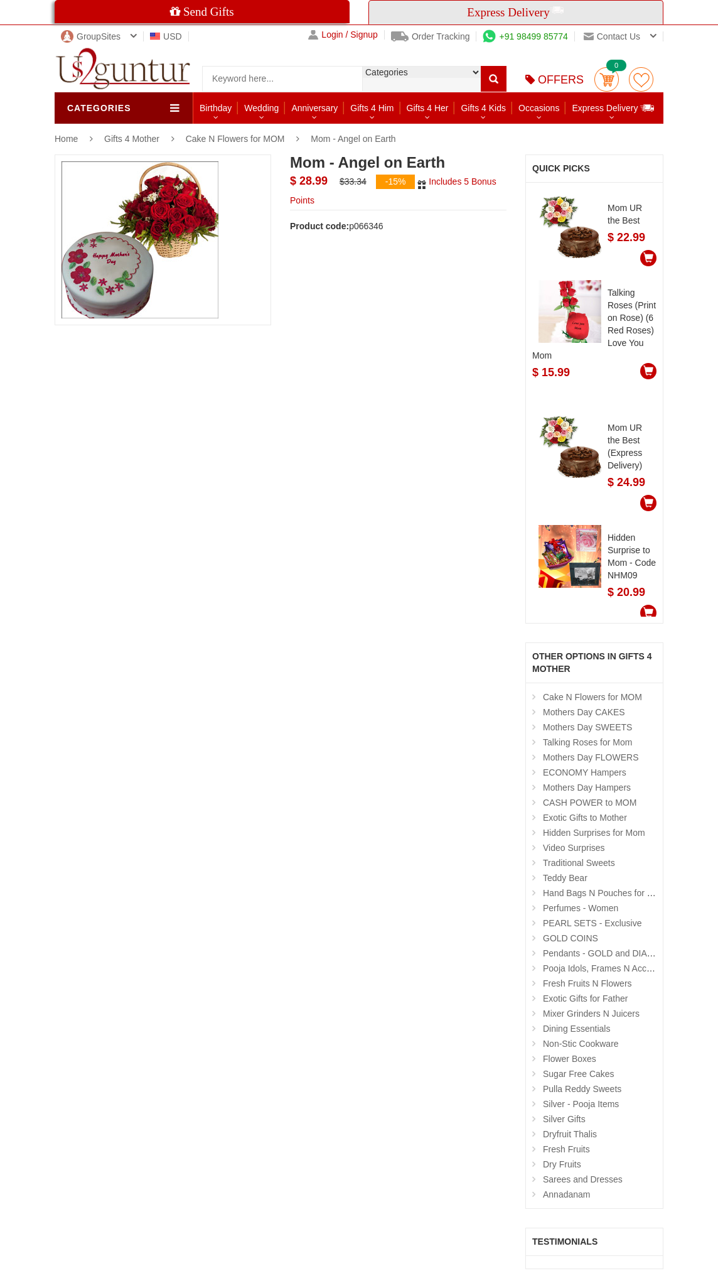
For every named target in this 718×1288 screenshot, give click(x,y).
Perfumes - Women (580, 908)
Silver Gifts (564, 1119)
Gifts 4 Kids (483, 108)
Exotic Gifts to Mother (585, 818)
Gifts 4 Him (372, 108)
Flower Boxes (569, 1059)
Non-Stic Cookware (581, 1044)
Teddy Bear (565, 878)
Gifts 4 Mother (133, 139)
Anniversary (314, 108)
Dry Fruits (562, 1164)
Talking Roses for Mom (587, 742)
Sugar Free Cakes (578, 1074)
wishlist (641, 79)
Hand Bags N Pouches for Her (602, 893)
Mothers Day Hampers (587, 787)
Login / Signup (343, 35)
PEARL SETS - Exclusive (592, 923)
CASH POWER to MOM (589, 803)
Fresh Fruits (566, 1149)
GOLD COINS (570, 938)
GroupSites (91, 36)
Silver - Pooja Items (581, 1104)
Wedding (261, 108)
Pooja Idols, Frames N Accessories (611, 968)
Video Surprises (574, 848)
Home (66, 139)
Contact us (612, 36)
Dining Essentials (576, 1029)
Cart (606, 79)
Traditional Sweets (579, 863)
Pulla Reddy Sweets (582, 1089)
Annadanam (567, 1194)
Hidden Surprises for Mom (594, 833)
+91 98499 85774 (525, 36)
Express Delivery (613, 108)
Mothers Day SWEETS (587, 727)
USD (166, 36)
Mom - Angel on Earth (353, 139)
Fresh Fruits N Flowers (587, 983)
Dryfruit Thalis (570, 1134)
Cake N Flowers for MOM (235, 139)
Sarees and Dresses (583, 1179)
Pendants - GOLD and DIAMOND (608, 953)
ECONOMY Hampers (584, 772)
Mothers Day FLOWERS (590, 757)
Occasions (538, 108)
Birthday (216, 108)
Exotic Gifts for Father (585, 998)
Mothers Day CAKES (584, 712)
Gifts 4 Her (428, 108)
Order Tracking (430, 36)
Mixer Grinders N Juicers (591, 1014)
